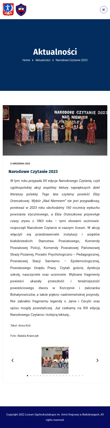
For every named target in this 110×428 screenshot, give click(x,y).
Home (26, 60)
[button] (12, 360)
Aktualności (42, 60)
